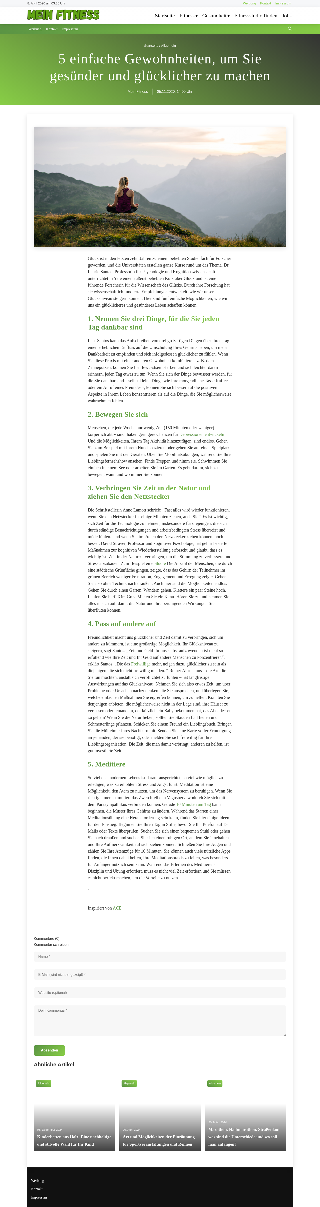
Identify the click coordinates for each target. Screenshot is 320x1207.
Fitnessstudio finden (255, 15)
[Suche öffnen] (289, 29)
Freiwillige (141, 663)
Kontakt (265, 3)
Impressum (283, 3)
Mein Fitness (138, 91)
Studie (160, 563)
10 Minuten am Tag (193, 804)
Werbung (249, 3)
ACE (117, 908)
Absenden (49, 1050)
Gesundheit (214, 15)
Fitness (186, 15)
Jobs (287, 15)
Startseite (165, 15)
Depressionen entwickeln (201, 434)
